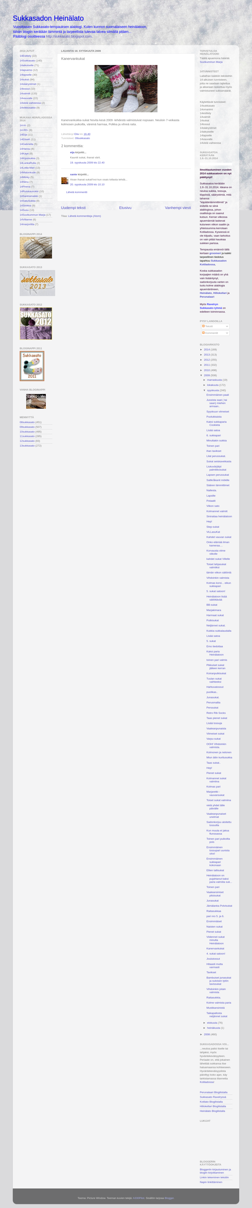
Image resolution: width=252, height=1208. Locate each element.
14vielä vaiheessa (30, 102)
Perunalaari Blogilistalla (213, 1092)
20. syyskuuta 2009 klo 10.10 (87, 184)
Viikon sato (213, 505)
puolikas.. (212, 692)
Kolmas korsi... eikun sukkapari (219, 584)
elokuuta (212, 1022)
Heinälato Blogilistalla (212, 1111)
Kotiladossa (207, 1082)
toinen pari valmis (217, 659)
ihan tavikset (214, 450)
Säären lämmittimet (218, 485)
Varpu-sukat (214, 738)
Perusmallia (213, 702)
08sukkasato (27, 422)
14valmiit (25, 93)
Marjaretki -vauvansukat (215, 793)
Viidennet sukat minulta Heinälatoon (216, 940)
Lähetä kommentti (76, 192)
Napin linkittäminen (211, 1182)
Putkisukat (213, 620)
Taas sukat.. (214, 762)
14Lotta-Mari (27, 167)
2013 (207, 354)
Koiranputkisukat (216, 673)
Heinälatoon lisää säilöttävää (217, 598)
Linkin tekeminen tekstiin (214, 1177)
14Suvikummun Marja (32, 214)
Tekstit (207, 326)
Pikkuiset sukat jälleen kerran (216, 667)
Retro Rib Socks (216, 712)
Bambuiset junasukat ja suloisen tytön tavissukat (219, 980)
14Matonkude (28, 172)
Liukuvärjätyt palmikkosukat (216, 468)
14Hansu (25, 148)
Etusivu (125, 208)
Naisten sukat (215, 926)
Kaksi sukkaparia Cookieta (217, 423)
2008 (207, 1034)
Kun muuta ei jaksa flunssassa (218, 832)
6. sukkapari (214, 435)
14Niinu (24, 181)
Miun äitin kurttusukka (219, 757)
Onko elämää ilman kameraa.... (218, 544)
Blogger (169, 1198)
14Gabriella (26, 144)
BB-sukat (212, 604)
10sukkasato (27, 431)
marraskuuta (215, 379)
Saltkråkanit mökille (218, 480)
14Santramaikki (29, 196)
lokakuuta (213, 384)
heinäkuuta (214, 1027)
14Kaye (24, 153)
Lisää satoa (213, 430)
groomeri (215, 253)
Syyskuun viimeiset (218, 411)
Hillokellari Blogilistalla (213, 1106)
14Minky (25, 177)
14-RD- (24, 130)
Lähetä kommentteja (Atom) (84, 215)
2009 (207, 375)
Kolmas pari (213, 786)
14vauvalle (26, 98)
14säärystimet (28, 84)
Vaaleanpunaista (216, 728)
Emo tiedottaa (215, 646)
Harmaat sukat (215, 615)
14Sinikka (25, 205)
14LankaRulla (28, 163)
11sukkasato (27, 436)
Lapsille (211, 495)
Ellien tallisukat (215, 870)
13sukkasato (27, 445)
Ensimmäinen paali (218, 394)
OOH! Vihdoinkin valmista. (216, 746)
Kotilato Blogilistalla (211, 1101)
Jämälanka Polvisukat (219, 905)
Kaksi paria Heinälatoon (215, 653)
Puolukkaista (214, 416)
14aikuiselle (27, 65)
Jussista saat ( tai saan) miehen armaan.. (217, 403)
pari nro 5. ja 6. (215, 916)
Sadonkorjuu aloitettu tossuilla (219, 824)
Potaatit (211, 500)
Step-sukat (213, 526)
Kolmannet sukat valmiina (216, 780)
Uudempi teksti (73, 208)
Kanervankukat (215, 948)
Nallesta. (212, 490)
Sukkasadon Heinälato (48, 18)
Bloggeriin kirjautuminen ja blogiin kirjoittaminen (215, 1171)
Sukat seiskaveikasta (219, 461)
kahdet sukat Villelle (218, 558)
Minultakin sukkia (217, 440)
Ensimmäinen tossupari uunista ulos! (218, 850)
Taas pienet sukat (217, 718)
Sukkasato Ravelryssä (213, 1097)
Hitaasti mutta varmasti (215, 966)
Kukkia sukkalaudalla (219, 630)
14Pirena (25, 186)
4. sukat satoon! (216, 953)
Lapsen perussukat (218, 474)
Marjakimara (214, 610)
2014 (207, 349)
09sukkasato (82, 138)
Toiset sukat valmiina (219, 800)
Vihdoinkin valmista (218, 577)
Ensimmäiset (214, 921)
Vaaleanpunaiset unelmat (216, 815)
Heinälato (206, 293)
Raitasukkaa (214, 911)
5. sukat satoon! (216, 591)
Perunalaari (207, 296)
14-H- (23, 125)
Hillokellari (220, 293)
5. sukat (211, 641)
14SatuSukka (27, 200)
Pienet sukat (214, 773)
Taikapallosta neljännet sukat (217, 1015)
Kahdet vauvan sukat (219, 537)
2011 (207, 364)
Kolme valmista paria (219, 1002)
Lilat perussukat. (216, 456)
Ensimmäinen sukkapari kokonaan (215, 861)
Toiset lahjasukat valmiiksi (216, 566)
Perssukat (212, 707)
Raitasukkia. (214, 997)
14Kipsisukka (27, 158)
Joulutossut (213, 958)
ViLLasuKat (213, 531)
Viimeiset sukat (215, 733)
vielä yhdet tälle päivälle (216, 807)
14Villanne (26, 219)
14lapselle (26, 74)
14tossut (25, 88)
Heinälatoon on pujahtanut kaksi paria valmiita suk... (219, 878)
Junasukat (213, 900)
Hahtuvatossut (215, 686)
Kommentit (210, 332)
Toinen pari (213, 445)
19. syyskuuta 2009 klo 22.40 (87, 162)
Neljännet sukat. (216, 625)
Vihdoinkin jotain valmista (216, 991)
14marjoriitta (27, 224)
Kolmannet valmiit (217, 511)
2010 (207, 370)
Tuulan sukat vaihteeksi (214, 680)
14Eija (23, 134)
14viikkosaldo (28, 107)
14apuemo (26, 70)
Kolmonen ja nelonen (219, 752)
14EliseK (25, 139)
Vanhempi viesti (178, 208)
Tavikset (211, 972)
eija (72, 152)
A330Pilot (138, 1198)
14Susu (24, 210)
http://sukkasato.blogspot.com (69, 36)
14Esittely (25, 55)
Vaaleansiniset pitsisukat (215, 894)
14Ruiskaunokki (29, 191)
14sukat (24, 79)
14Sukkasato (27, 60)
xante (73, 174)
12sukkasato (27, 440)
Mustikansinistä (216, 1007)
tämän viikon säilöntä (219, 572)
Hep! (209, 521)
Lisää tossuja (214, 723)
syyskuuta (213, 390)
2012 (207, 359)
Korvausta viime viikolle (216, 552)
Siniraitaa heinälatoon (219, 516)
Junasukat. (213, 697)
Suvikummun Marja (211, 61)
